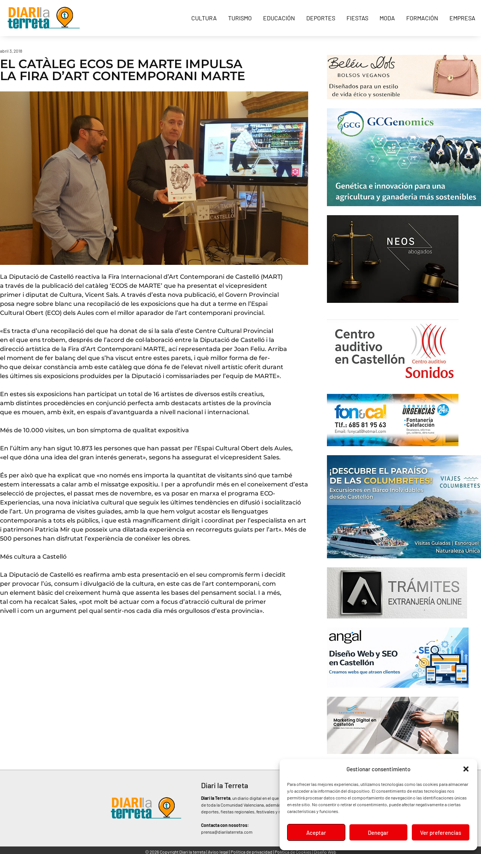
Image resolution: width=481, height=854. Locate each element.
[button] (466, 769)
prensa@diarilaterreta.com (227, 831)
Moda (387, 17)
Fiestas (357, 17)
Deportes (320, 17)
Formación (422, 17)
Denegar (378, 832)
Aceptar (316, 832)
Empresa (462, 17)
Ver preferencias (440, 832)
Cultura (204, 17)
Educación (279, 17)
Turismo (240, 17)
